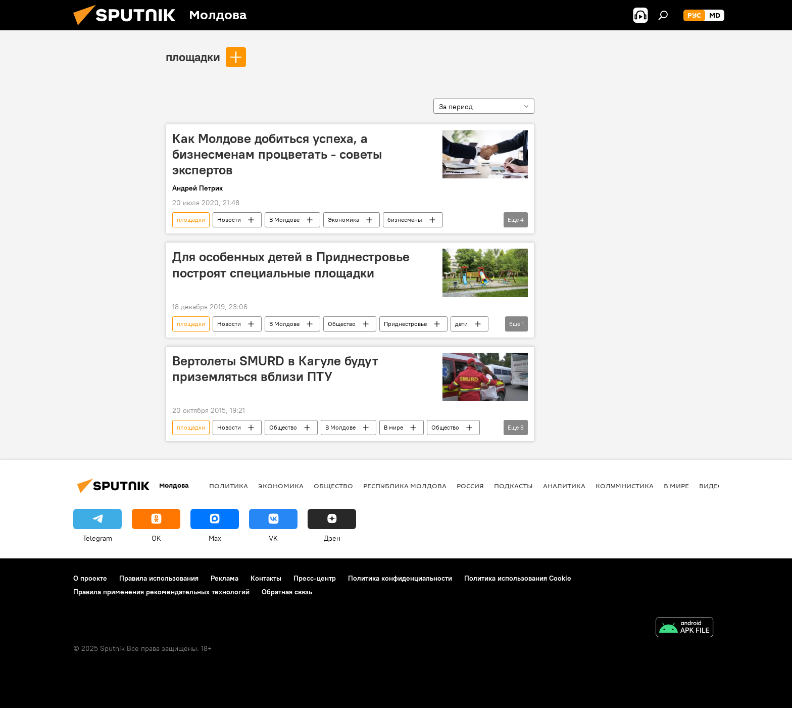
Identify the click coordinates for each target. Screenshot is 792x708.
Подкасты (513, 485)
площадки (193, 56)
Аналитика (564, 485)
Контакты (266, 578)
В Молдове (284, 219)
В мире (393, 427)
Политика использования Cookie (517, 578)
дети (461, 323)
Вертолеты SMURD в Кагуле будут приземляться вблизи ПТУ (275, 369)
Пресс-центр (314, 578)
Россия (470, 485)
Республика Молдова (405, 485)
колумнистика (625, 485)
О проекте (90, 578)
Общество (342, 323)
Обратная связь (287, 591)
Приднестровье (405, 323)
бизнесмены (404, 219)
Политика (228, 485)
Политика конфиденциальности (400, 578)
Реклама (224, 578)
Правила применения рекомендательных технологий (161, 591)
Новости (229, 219)
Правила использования (159, 578)
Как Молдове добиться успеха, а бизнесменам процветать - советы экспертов (277, 154)
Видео (711, 485)
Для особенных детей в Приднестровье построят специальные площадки (291, 264)
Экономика (343, 219)
